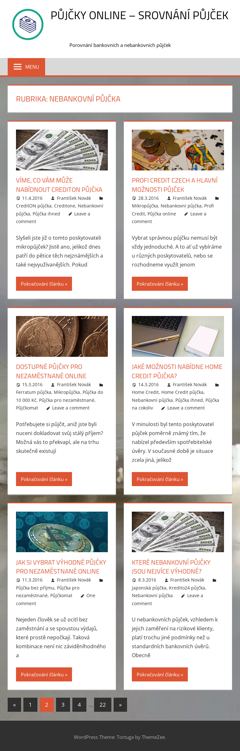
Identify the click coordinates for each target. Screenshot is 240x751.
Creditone (64, 205)
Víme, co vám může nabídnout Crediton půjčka (59, 184)
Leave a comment (71, 407)
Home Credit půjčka (182, 391)
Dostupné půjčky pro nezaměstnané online (51, 370)
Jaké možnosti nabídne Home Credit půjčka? (177, 370)
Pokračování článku (42, 283)
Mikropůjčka (145, 205)
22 (103, 703)
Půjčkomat (27, 407)
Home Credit (145, 391)
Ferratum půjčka (33, 391)
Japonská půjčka (149, 586)
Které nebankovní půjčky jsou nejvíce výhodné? (171, 565)
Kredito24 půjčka (187, 586)
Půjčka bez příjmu (35, 586)
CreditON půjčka (34, 205)
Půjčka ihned (46, 213)
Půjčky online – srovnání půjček (139, 15)
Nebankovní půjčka (181, 205)
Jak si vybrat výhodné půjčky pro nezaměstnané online (61, 565)
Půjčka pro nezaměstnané (66, 399)
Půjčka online (162, 213)
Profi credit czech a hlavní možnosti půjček (175, 184)
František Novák (74, 197)
